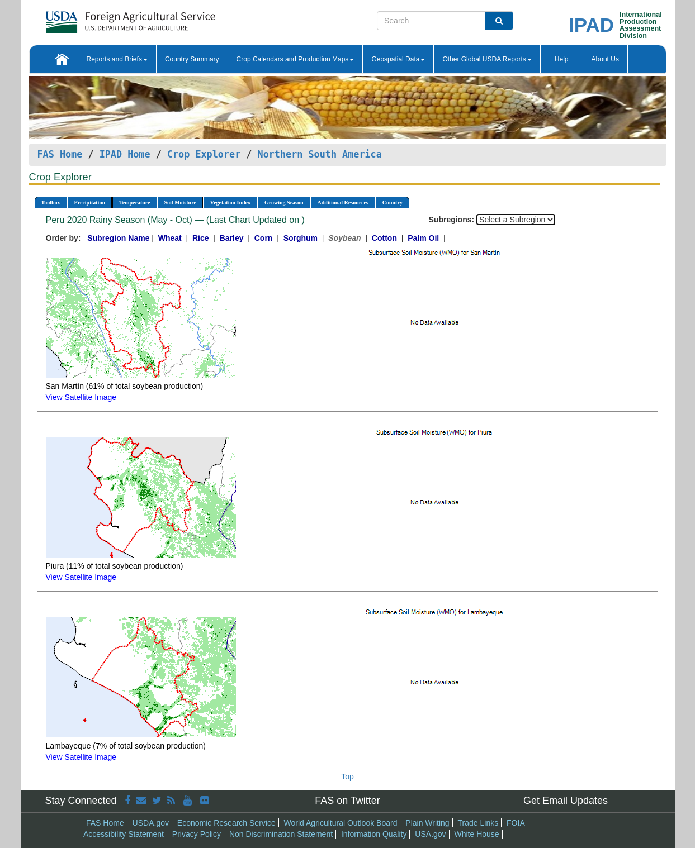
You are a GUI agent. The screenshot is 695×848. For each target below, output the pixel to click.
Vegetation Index (230, 202)
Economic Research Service (226, 822)
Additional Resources (343, 202)
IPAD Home (125, 154)
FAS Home (60, 154)
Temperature (134, 202)
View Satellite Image (81, 397)
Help (561, 59)
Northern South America (320, 154)
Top (347, 776)
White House (476, 834)
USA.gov (430, 834)
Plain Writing (427, 822)
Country (392, 202)
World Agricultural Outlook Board (341, 822)
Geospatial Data (398, 59)
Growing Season (284, 202)
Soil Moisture (180, 202)
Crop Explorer (203, 154)
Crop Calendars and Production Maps (295, 59)
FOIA (516, 822)
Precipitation (89, 202)
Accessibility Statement (123, 834)
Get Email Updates (565, 800)
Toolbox (50, 202)
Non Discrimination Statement (281, 834)
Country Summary (192, 59)
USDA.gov (151, 822)
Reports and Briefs (117, 59)
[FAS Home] (102, 18)
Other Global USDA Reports (486, 59)
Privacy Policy (196, 834)
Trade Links (478, 822)
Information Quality (374, 834)
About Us (605, 59)
